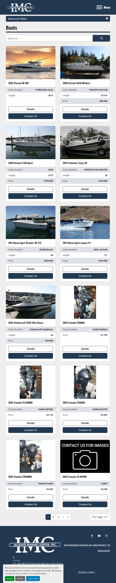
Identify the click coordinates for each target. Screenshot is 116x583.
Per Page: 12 (99, 517)
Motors (68, 545)
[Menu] (99, 7)
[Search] (49, 38)
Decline (20, 578)
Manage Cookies (86, 572)
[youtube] (99, 536)
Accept (10, 578)
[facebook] (92, 536)
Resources (104, 550)
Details (31, 109)
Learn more (33, 578)
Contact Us (30, 116)
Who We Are (90, 545)
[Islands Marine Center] (34, 544)
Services (78, 545)
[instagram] (106, 536)
